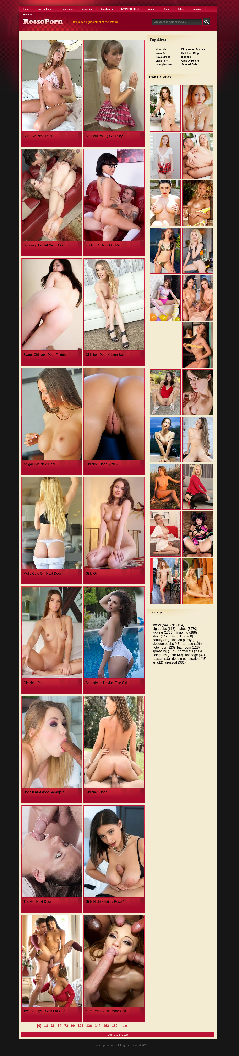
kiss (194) (177, 625)
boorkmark (107, 9)
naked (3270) (187, 629)
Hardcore (28, 14)
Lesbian (197, 9)
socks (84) (160, 625)
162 (106, 1026)
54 (59, 1026)
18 (46, 1026)
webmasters (67, 9)
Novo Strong (163, 57)
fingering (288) (186, 632)
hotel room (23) (163, 647)
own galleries (45, 9)
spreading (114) (164, 651)
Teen (166, 9)
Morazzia (161, 49)
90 (73, 1026)
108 (80, 1026)
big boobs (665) (163, 629)
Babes (180, 9)
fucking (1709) (162, 632)
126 (89, 1026)
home (26, 9)
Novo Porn (162, 53)
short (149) (160, 636)
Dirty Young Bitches (193, 49)
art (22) (157, 662)
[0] (39, 1026)
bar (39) (177, 655)
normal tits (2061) (191, 651)
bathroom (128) (188, 647)
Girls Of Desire (190, 60)
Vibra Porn (162, 60)
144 (98, 1026)
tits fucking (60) (181, 636)
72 (66, 1026)
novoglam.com (164, 64)
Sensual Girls (189, 64)
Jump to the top (118, 1034)
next (123, 1026)
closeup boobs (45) (166, 643)
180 (115, 1026)
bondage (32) (195, 655)
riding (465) (160, 655)
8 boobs (186, 57)
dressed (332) (175, 662)
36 (53, 1026)
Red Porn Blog (190, 53)
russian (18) (161, 658)
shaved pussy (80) (185, 640)
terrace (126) (192, 643)
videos (151, 9)
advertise (87, 9)
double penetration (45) (189, 658)
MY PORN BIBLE (130, 9)
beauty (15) (160, 640)
